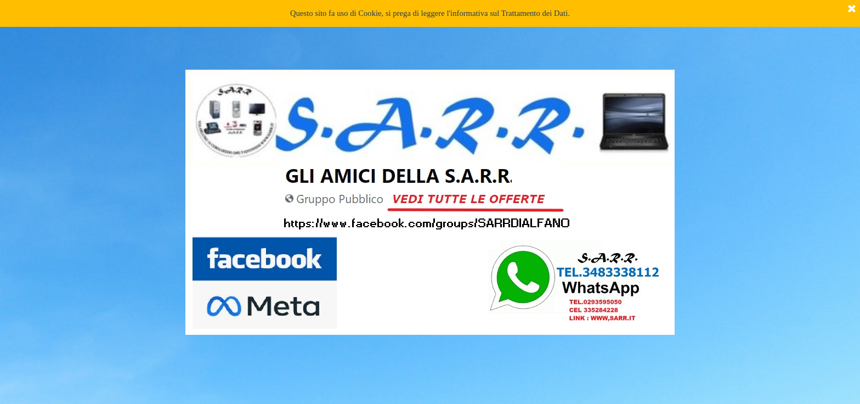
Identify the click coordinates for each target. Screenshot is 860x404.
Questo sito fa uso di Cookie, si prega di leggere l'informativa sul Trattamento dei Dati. (430, 13)
